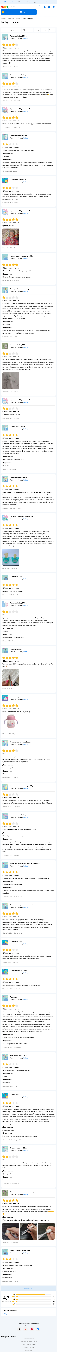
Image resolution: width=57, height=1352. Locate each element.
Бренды (11, 18)
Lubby (18, 18)
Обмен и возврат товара (28, 1344)
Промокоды (28, 1350)
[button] (23, 12)
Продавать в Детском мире (28, 1341)
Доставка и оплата (28, 1339)
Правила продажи (28, 1347)
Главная (3, 18)
